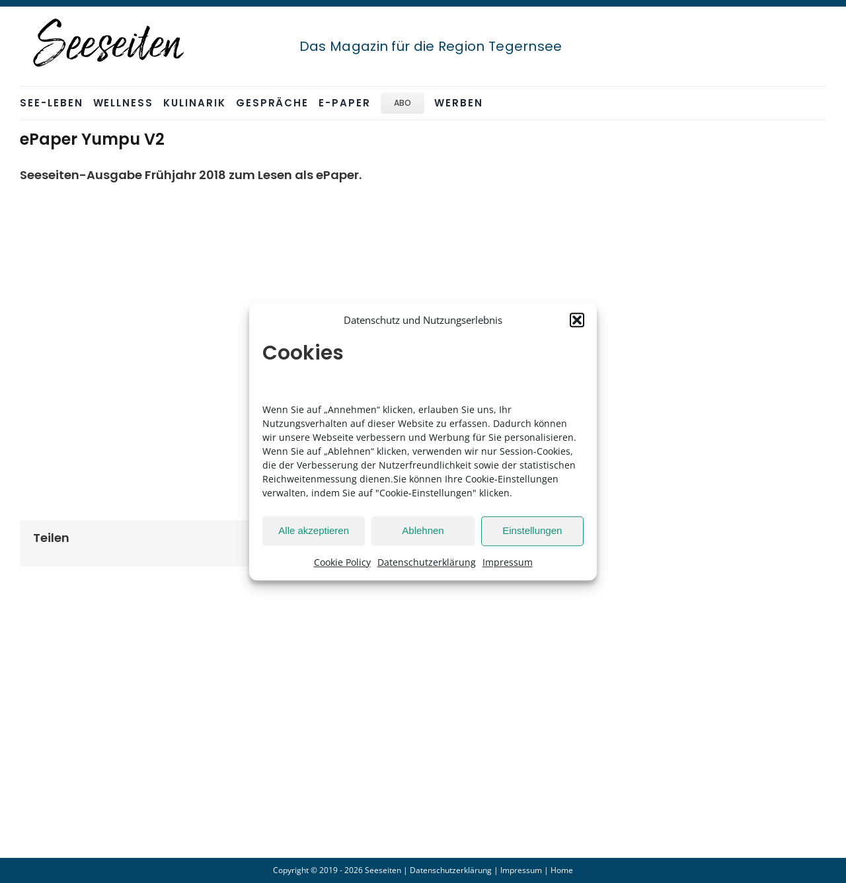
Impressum (507, 562)
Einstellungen (532, 530)
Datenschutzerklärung (426, 562)
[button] (577, 320)
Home (562, 870)
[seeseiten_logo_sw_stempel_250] (109, 19)
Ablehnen (422, 530)
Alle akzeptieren (313, 530)
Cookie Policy (342, 562)
